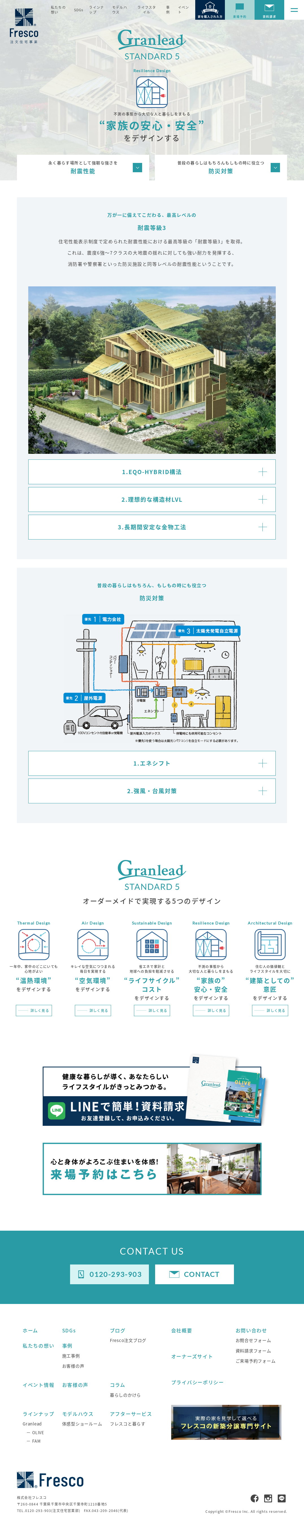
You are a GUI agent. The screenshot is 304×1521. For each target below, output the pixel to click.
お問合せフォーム (253, 1340)
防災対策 (221, 167)
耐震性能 (83, 167)
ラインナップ (96, 9)
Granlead (32, 1424)
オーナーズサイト (192, 1356)
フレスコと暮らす (128, 1424)
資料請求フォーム (253, 1351)
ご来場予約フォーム (256, 1361)
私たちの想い (58, 9)
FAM (36, 1441)
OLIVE (38, 1432)
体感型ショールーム (82, 1424)
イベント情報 (38, 1384)
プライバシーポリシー (197, 1382)
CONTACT (202, 1274)
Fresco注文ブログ (128, 1340)
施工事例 (71, 1356)
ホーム (30, 1330)
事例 (168, 9)
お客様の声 (73, 1366)
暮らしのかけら (125, 1395)
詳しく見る (40, 1010)
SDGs (79, 10)
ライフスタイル (146, 9)
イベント (183, 9)
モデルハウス (119, 9)
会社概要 (181, 1330)
